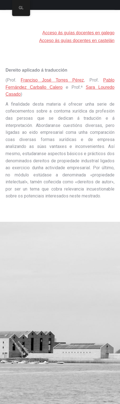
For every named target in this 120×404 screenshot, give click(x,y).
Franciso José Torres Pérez (52, 80)
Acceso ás (50, 40)
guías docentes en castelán (87, 40)
